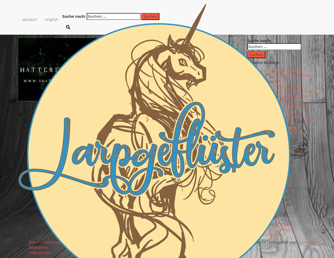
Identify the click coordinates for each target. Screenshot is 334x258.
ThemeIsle (306, 242)
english (51, 19)
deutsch (29, 19)
